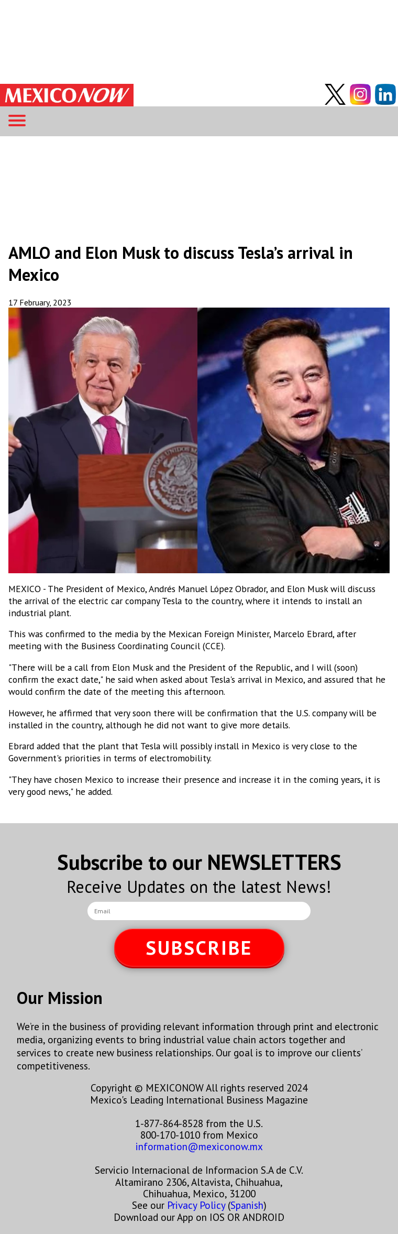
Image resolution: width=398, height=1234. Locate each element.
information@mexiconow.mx (199, 1146)
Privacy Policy (196, 1204)
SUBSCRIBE (199, 947)
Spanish (246, 1204)
